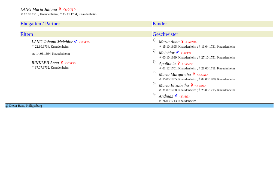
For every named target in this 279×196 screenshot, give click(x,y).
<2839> (186, 53)
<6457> (187, 64)
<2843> (70, 63)
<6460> (184, 96)
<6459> (200, 86)
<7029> (191, 42)
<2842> (84, 42)
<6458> (202, 75)
